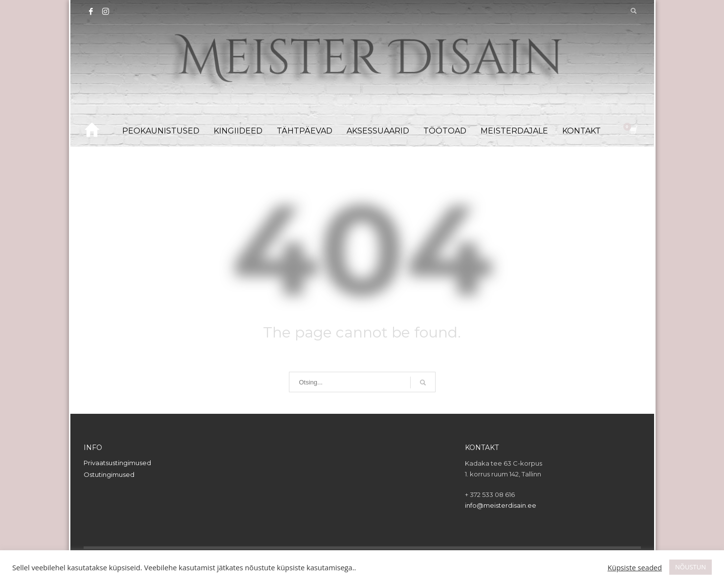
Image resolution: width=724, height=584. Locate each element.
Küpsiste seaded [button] (635, 567)
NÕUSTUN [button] (690, 566)
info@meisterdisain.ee (500, 505)
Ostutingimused (109, 474)
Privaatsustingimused (117, 463)
